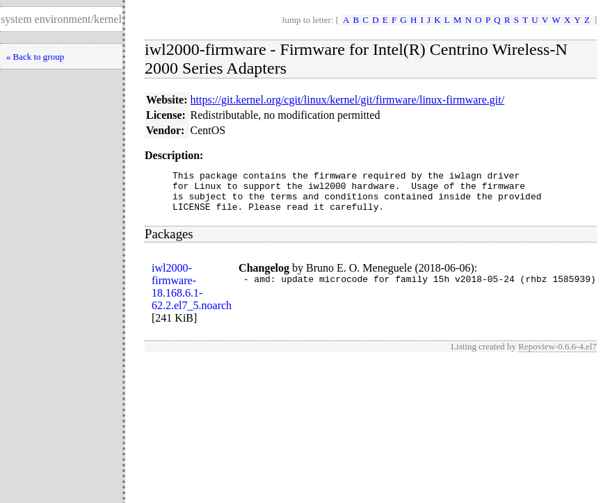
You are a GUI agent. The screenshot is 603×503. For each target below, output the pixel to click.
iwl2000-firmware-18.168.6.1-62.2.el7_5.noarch (192, 295)
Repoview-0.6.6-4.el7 (557, 354)
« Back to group (35, 56)
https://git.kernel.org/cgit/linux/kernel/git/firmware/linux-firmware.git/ (348, 100)
